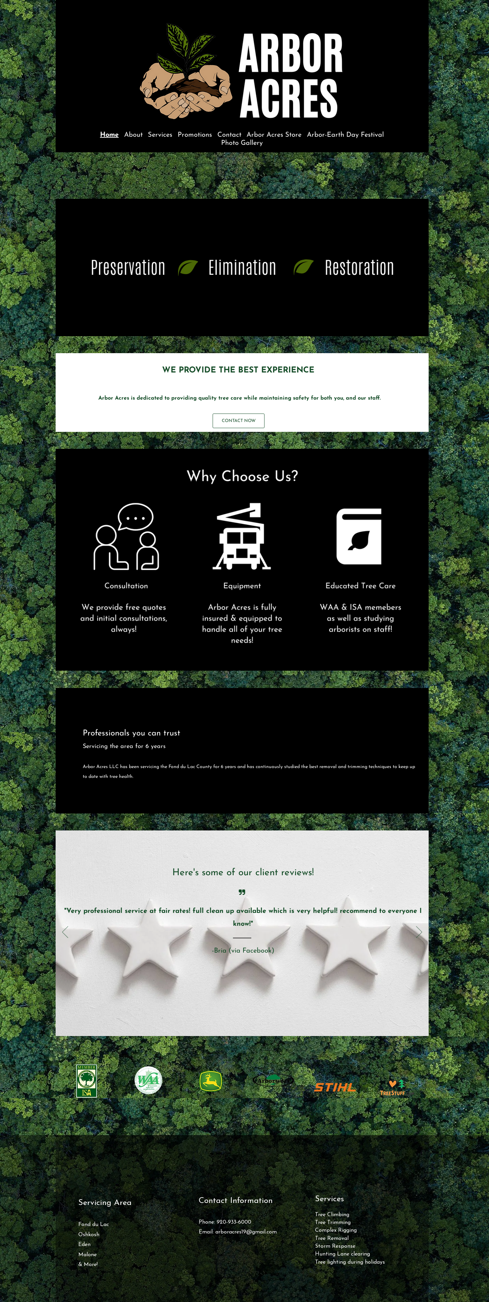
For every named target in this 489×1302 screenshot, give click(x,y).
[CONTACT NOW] (239, 421)
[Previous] (65, 932)
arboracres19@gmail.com (246, 1232)
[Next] (419, 932)
